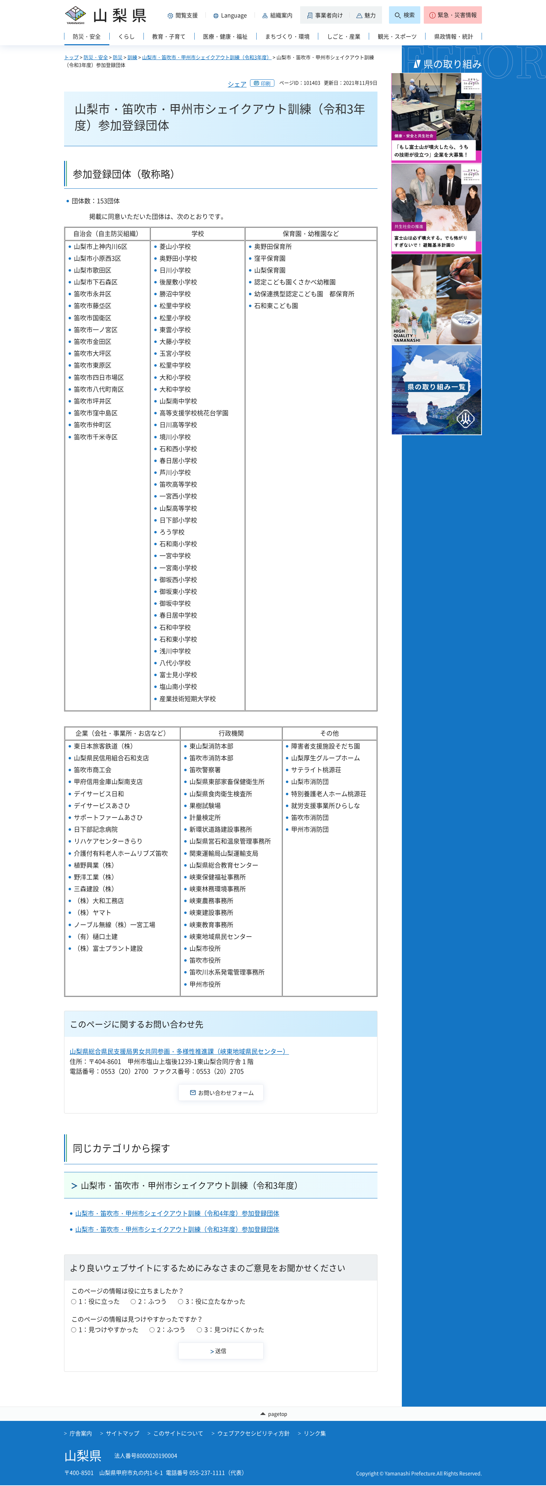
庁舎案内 (81, 1433)
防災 (118, 57)
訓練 (132, 57)
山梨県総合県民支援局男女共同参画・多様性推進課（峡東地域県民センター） (179, 1051)
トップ (71, 57)
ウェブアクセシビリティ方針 (253, 1433)
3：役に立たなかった (215, 1301)
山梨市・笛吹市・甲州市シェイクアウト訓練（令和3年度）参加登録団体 (177, 1229)
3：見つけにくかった (234, 1329)
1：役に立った (99, 1301)
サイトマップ (122, 1433)
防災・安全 (96, 57)
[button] (183, 15)
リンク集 (315, 1433)
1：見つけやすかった (109, 1329)
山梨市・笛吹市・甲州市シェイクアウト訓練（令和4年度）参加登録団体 (177, 1213)
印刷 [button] (266, 83)
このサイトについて (178, 1433)
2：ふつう (152, 1301)
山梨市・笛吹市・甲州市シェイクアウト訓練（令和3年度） (207, 57)
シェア (237, 84)
